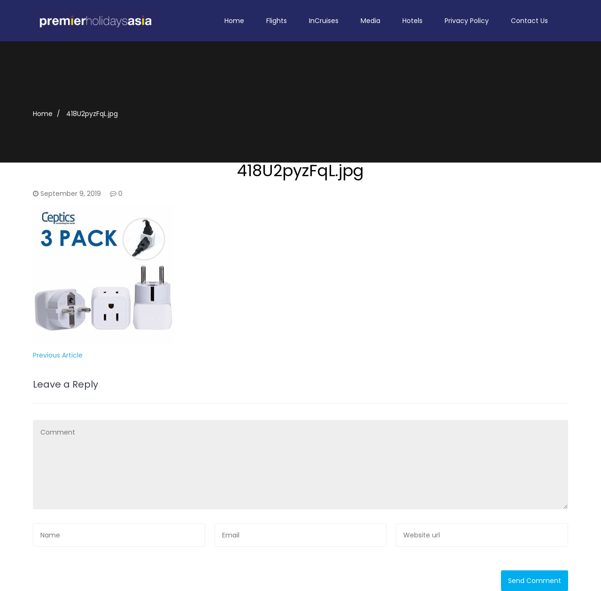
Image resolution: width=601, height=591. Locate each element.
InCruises (324, 20)
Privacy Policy (467, 20)
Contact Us (529, 20)
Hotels (412, 20)
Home (234, 20)
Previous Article (58, 355)
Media (370, 20)
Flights (276, 20)
